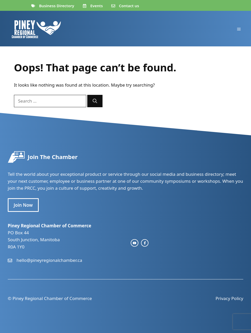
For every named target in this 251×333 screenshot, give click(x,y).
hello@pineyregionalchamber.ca (49, 260)
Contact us (129, 5)
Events (96, 5)
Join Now (23, 205)
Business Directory (56, 5)
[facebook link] (145, 243)
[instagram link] (134, 243)
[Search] (95, 101)
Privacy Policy (229, 298)
